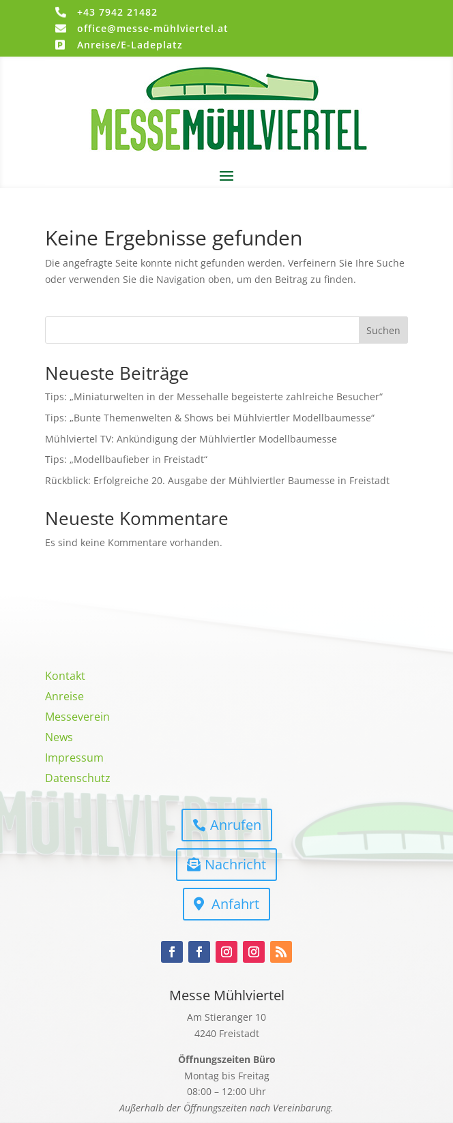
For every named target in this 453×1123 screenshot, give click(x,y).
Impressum (74, 759)
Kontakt (65, 677)
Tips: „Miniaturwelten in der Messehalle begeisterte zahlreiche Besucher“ (214, 396)
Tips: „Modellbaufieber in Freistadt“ (126, 459)
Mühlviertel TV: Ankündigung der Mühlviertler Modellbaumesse (191, 438)
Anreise (64, 697)
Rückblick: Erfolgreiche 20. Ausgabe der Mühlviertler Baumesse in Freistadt (217, 480)
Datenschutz (78, 779)
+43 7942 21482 (117, 11)
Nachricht (235, 864)
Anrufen (235, 824)
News (59, 738)
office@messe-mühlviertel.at (153, 28)
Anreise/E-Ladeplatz (130, 44)
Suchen (383, 330)
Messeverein (77, 718)
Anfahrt (235, 904)
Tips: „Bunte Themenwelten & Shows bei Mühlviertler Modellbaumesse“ (210, 417)
